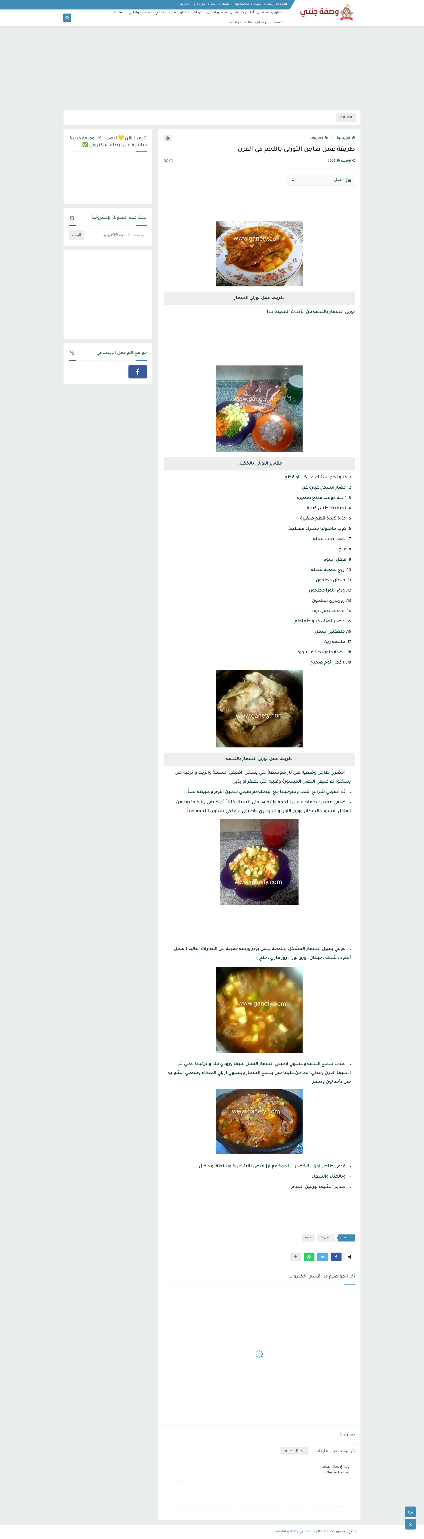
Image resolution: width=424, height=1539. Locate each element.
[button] (336, 1257)
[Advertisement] (212, 68)
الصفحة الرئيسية (275, 4)
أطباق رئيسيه (273, 13)
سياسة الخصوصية (248, 4)
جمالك (119, 13)
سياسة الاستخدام (220, 4)
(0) (168, 161)
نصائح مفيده (155, 13)
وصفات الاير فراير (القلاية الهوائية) (257, 23)
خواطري (134, 13)
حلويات (198, 13)
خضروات (319, 138)
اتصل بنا (185, 4)
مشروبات (219, 13)
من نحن (199, 4)
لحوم (308, 1238)
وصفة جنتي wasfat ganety (296, 1532)
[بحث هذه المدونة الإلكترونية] (116, 235)
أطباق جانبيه (244, 13)
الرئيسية (346, 138)
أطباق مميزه (179, 13)
